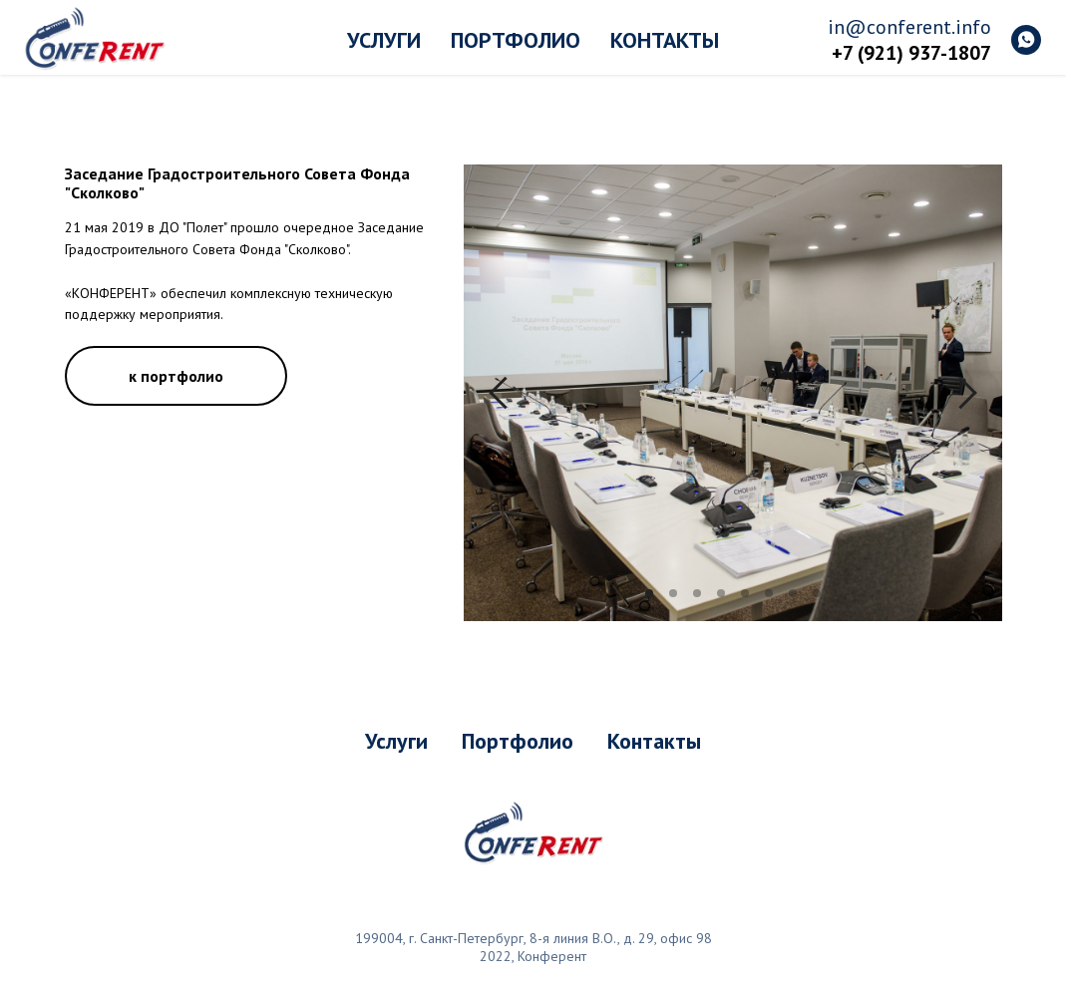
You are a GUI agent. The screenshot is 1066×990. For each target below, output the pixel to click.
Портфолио (515, 40)
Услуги (384, 40)
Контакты (664, 40)
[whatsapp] (1026, 40)
